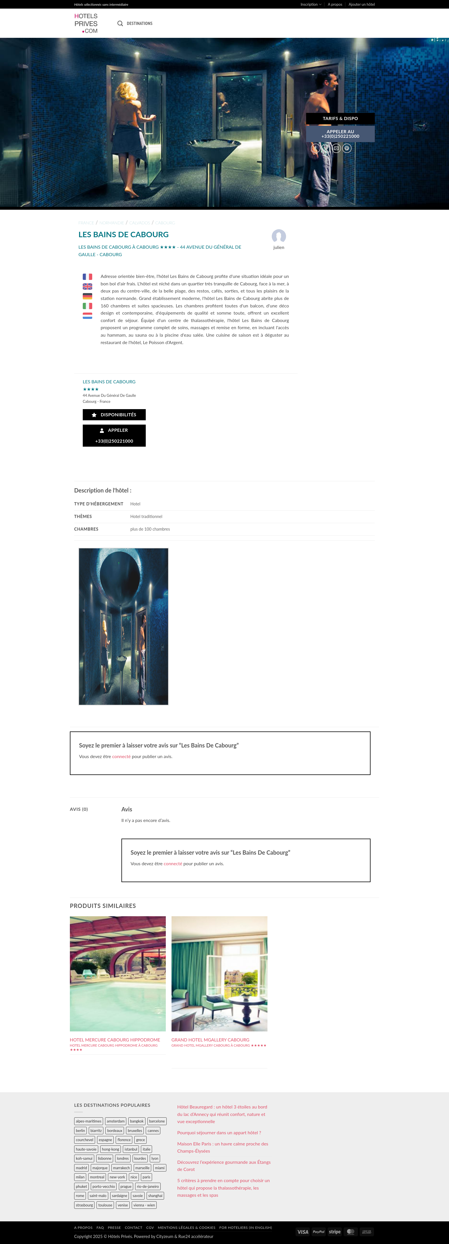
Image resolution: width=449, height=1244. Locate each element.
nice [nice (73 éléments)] (134, 1177)
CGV (150, 1227)
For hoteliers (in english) (245, 1227)
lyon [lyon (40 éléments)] (154, 1158)
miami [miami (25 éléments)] (160, 1167)
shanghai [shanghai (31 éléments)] (155, 1195)
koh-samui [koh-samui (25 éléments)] (84, 1158)
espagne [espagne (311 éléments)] (105, 1139)
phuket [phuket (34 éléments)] (81, 1186)
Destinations (139, 23)
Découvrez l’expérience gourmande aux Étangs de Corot (224, 1165)
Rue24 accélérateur (195, 1236)
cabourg (165, 222)
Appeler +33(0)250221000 (114, 435)
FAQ (100, 1227)
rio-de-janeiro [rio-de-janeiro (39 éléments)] (148, 1186)
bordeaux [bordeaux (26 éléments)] (114, 1130)
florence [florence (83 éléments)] (124, 1139)
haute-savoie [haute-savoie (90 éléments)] (86, 1149)
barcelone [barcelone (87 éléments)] (157, 1121)
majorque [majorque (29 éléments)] (100, 1167)
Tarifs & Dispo (340, 118)
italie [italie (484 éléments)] (146, 1149)
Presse (114, 1227)
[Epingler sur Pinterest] (347, 148)
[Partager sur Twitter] (326, 148)
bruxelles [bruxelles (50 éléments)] (135, 1130)
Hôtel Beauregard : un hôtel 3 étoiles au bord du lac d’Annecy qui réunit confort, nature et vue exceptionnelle (222, 1114)
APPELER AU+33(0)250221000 (341, 134)
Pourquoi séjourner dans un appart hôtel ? (219, 1132)
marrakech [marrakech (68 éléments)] (121, 1167)
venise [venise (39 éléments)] (123, 1205)
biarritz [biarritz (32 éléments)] (96, 1130)
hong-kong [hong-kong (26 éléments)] (110, 1149)
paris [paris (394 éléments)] (146, 1177)
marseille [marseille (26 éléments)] (142, 1167)
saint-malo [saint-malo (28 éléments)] (98, 1195)
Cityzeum (164, 1236)
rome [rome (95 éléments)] (80, 1195)
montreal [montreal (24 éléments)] (97, 1177)
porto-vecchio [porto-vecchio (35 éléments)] (103, 1186)
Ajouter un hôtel (362, 4)
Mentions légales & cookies (186, 1227)
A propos (335, 4)
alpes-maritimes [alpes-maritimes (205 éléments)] (88, 1121)
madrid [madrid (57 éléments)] (81, 1167)
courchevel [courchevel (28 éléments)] (84, 1139)
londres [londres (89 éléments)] (123, 1158)
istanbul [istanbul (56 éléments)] (131, 1149)
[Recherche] (120, 23)
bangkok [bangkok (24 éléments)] (136, 1121)
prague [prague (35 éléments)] (126, 1186)
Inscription (311, 4)
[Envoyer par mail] (336, 148)
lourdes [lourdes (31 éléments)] (140, 1158)
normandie (111, 222)
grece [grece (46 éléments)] (140, 1139)
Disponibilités (114, 414)
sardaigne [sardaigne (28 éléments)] (119, 1195)
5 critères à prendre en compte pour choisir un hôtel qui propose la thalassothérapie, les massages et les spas (223, 1188)
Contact (133, 1227)
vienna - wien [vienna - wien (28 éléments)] (144, 1205)
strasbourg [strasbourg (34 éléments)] (84, 1205)
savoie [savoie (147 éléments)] (138, 1195)
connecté (121, 756)
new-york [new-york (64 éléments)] (117, 1177)
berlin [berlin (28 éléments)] (80, 1130)
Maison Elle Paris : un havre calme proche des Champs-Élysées (222, 1147)
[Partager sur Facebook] (315, 148)
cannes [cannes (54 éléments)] (153, 1130)
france (86, 222)
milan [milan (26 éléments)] (80, 1177)
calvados (139, 222)
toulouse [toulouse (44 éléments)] (105, 1205)
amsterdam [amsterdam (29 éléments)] (116, 1121)
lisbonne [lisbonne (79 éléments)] (104, 1158)
